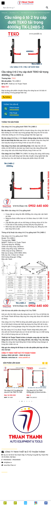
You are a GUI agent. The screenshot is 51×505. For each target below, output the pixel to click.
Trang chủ (4, 12)
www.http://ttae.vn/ (10, 465)
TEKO (14, 78)
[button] (19, 401)
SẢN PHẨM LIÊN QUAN (11, 363)
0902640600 (14, 110)
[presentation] (43, 363)
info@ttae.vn (8, 462)
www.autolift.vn (24, 357)
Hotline (6, 97)
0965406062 (14, 115)
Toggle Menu (3, 3)
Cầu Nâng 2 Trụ (14, 12)
